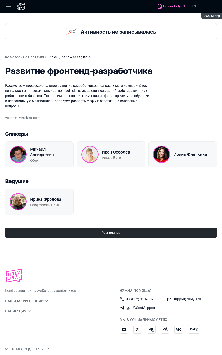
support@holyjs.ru (187, 299)
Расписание (111, 233)
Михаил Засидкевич (42, 152)
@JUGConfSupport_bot (144, 307)
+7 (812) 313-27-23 (140, 299)
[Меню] (8, 6)
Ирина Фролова (45, 199)
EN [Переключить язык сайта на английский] (194, 6)
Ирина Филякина (190, 154)
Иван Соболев (116, 152)
